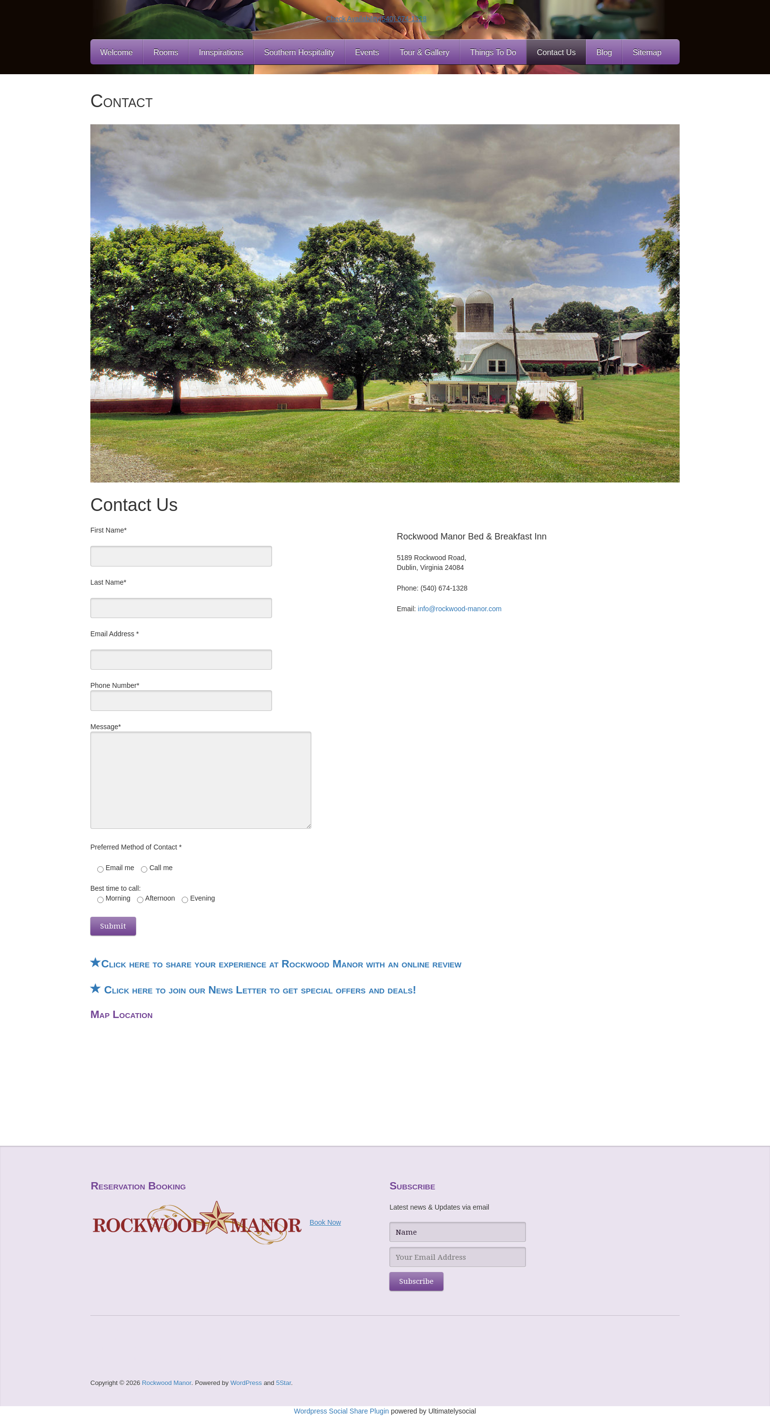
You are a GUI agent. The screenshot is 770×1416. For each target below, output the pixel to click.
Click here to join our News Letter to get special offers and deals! (253, 990)
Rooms (165, 52)
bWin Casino (109, 1348)
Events (367, 52)
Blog (604, 52)
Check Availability (353, 19)
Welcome (116, 52)
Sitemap (646, 52)
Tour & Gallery (424, 52)
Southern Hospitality (299, 52)
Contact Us (556, 52)
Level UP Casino (115, 1367)
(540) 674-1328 (403, 19)
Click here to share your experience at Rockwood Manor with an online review (276, 964)
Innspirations (221, 52)
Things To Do (493, 52)
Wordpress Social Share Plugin (342, 1411)
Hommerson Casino (120, 1338)
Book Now (325, 1222)
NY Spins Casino (116, 1357)
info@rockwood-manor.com (460, 609)
